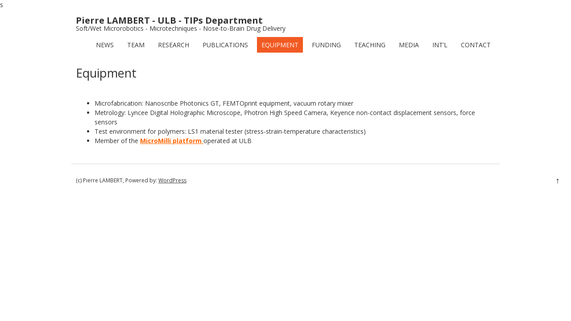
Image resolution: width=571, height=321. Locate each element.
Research (173, 45)
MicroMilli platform (171, 140)
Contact (476, 45)
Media (409, 45)
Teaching (369, 45)
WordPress (172, 180)
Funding (326, 45)
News (105, 45)
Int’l (439, 45)
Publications (225, 45)
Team (136, 45)
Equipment (279, 45)
